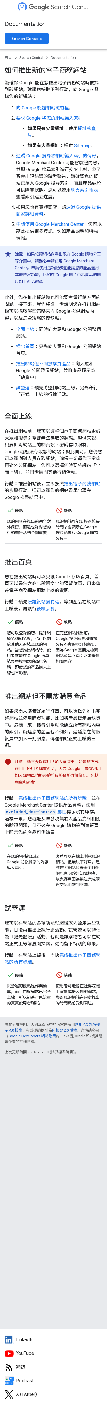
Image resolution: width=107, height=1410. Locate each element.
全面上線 (25, 329)
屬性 (35, 812)
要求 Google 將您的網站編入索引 (49, 118)
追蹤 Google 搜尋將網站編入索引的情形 (56, 156)
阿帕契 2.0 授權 (64, 1030)
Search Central (59, 7)
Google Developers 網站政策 (32, 1036)
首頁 (8, 57)
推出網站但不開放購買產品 (43, 363)
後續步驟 (46, 608)
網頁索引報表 (84, 190)
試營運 (23, 387)
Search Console (26, 38)
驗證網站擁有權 (43, 602)
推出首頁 (25, 346)
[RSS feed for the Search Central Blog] (53, 1367)
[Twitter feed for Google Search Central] (53, 1394)
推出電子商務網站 (82, 483)
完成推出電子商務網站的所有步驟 (52, 798)
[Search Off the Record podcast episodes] (53, 1380)
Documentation (25, 24)
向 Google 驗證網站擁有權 (42, 108)
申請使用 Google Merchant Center (50, 224)
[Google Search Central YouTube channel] (53, 1353)
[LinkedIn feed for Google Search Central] (53, 1339)
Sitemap (82, 145)
